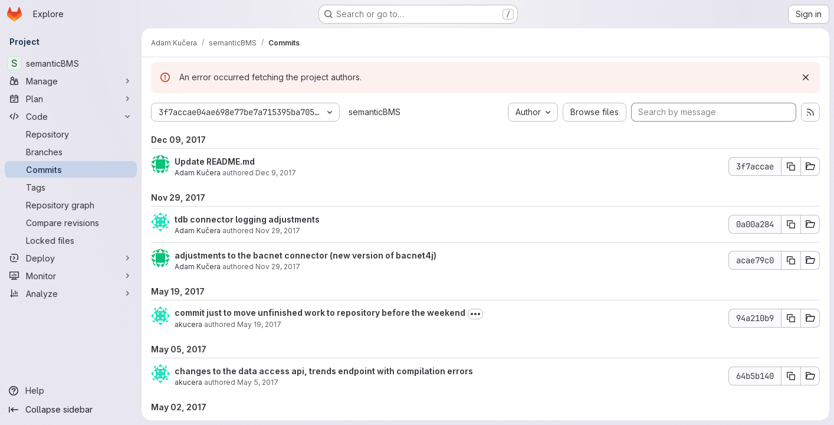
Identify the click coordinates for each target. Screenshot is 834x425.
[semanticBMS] (71, 63)
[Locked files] (71, 240)
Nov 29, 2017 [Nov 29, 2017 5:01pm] (277, 266)
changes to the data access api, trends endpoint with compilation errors (324, 371)
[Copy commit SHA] (791, 166)
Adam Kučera (198, 172)
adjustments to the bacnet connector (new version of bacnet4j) (305, 255)
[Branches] (71, 151)
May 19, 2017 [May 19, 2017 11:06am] (259, 324)
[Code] (71, 116)
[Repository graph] (71, 205)
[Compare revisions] (71, 222)
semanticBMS (374, 112)
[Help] (71, 390)
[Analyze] (71, 293)
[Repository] (71, 134)
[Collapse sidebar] (71, 409)
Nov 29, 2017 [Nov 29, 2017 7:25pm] (277, 230)
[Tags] (71, 187)
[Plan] (71, 98)
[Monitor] (71, 275)
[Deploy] (71, 258)
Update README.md (215, 161)
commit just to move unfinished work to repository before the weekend (320, 313)
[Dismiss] (806, 77)
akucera (188, 324)
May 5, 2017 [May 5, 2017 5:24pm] (257, 382)
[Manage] (71, 81)
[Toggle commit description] (475, 314)
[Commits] (71, 169)
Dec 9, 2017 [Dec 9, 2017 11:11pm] (275, 172)
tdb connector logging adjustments (247, 219)
